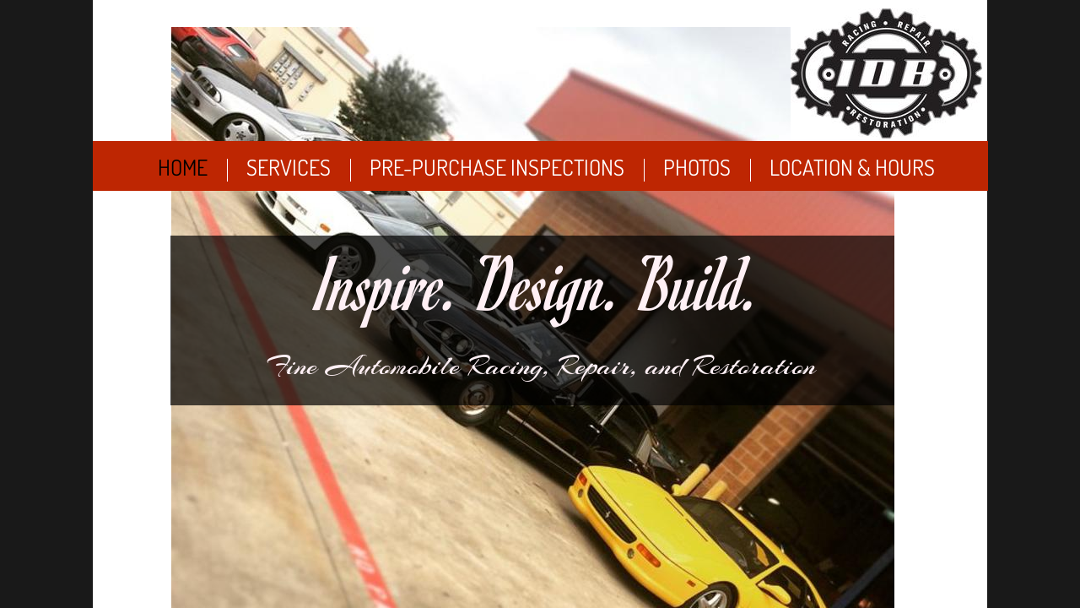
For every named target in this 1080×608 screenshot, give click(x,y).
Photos (697, 167)
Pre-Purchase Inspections (497, 167)
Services (288, 167)
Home (183, 167)
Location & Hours (852, 167)
